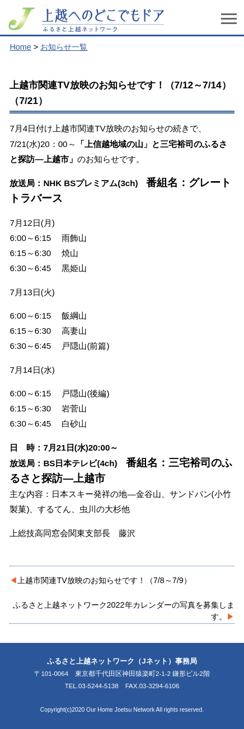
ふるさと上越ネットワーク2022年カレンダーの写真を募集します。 (123, 611)
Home (20, 46)
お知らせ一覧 (63, 46)
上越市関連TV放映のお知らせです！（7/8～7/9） (104, 580)
